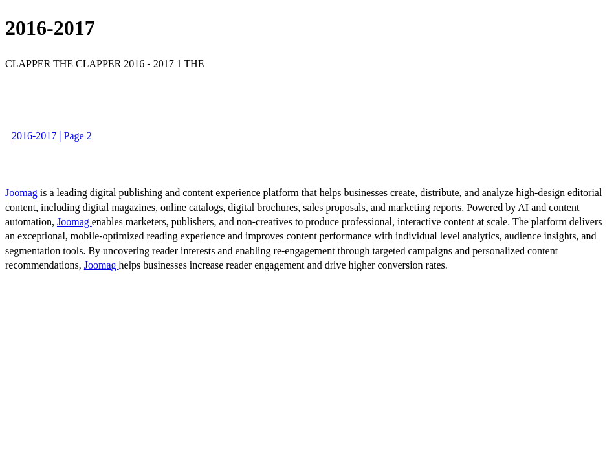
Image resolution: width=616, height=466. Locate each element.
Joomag (22, 192)
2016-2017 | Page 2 (52, 135)
